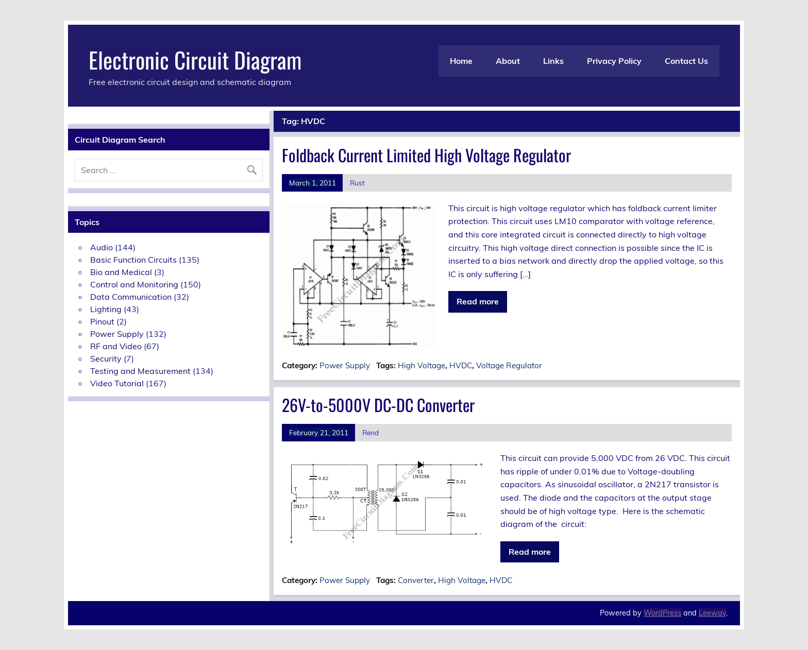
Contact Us (686, 61)
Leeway (712, 613)
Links (553, 61)
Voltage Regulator (509, 365)
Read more (478, 301)
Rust (357, 182)
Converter (416, 580)
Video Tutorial (117, 383)
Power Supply (344, 365)
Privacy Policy (614, 61)
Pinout (102, 321)
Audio (101, 247)
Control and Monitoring (134, 284)
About (508, 61)
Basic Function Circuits (133, 259)
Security (106, 358)
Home (461, 61)
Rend (370, 432)
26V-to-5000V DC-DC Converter (378, 404)
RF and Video (116, 346)
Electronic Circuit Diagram (195, 59)
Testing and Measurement (140, 371)
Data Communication (131, 297)
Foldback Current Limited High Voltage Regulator (426, 155)
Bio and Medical (121, 272)
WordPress (662, 613)
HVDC (460, 365)
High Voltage (421, 365)
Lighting (106, 309)
